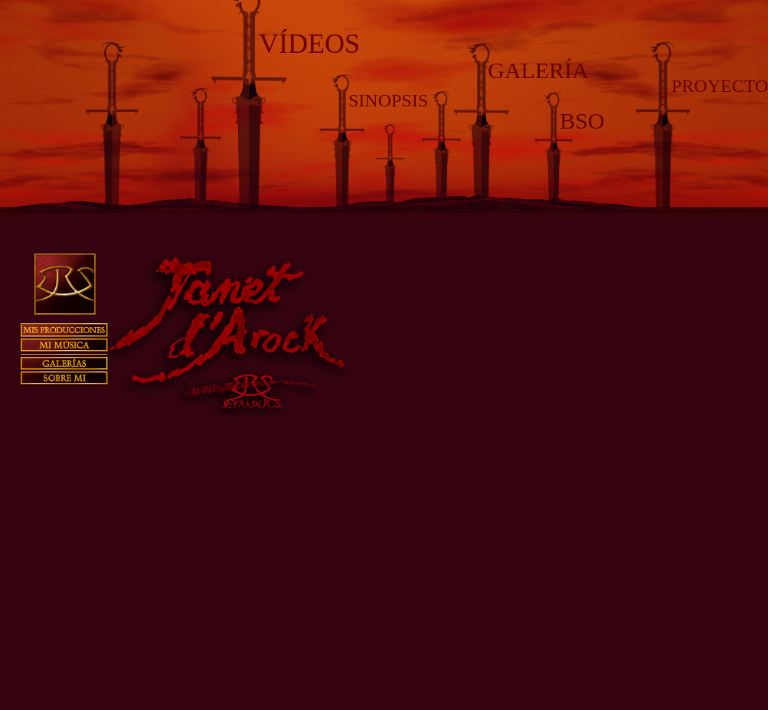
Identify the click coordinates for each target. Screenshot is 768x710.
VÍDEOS (309, 43)
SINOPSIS (388, 100)
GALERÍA (538, 70)
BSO (582, 120)
